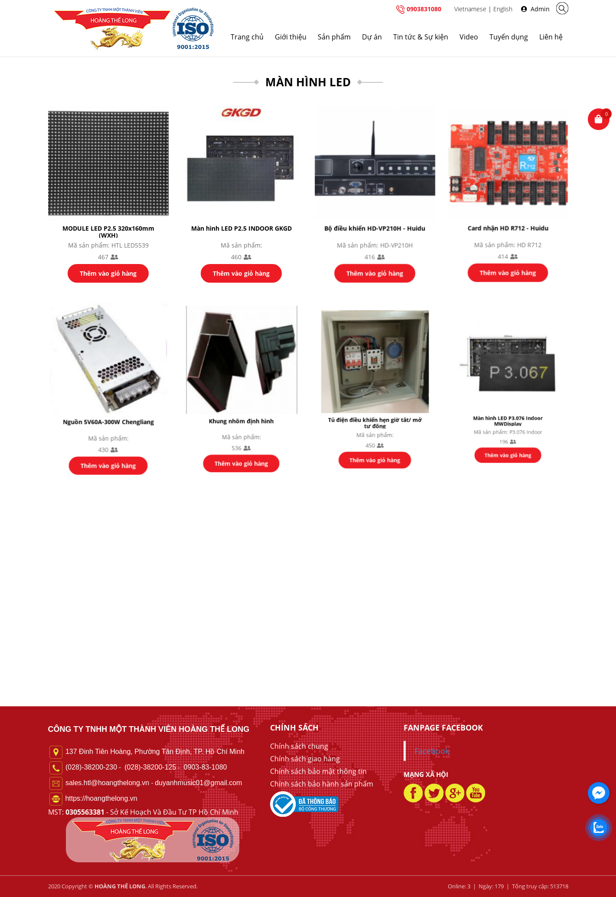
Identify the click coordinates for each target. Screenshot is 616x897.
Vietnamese (470, 9)
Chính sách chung (299, 746)
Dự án (372, 37)
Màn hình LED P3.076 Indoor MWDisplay (508, 408)
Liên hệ (551, 37)
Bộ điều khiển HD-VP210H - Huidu (374, 226)
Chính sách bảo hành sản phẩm (321, 784)
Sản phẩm (334, 37)
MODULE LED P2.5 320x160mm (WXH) (108, 231)
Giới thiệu (290, 37)
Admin (535, 9)
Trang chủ (247, 37)
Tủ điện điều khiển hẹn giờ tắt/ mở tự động (375, 412)
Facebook (431, 751)
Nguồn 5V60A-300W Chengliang (108, 418)
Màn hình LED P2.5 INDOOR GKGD (241, 227)
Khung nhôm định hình (241, 415)
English (502, 9)
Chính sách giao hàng (305, 758)
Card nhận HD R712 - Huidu (508, 225)
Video (469, 37)
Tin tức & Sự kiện (420, 37)
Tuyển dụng (508, 37)
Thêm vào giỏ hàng (108, 272)
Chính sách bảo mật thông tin (318, 771)
